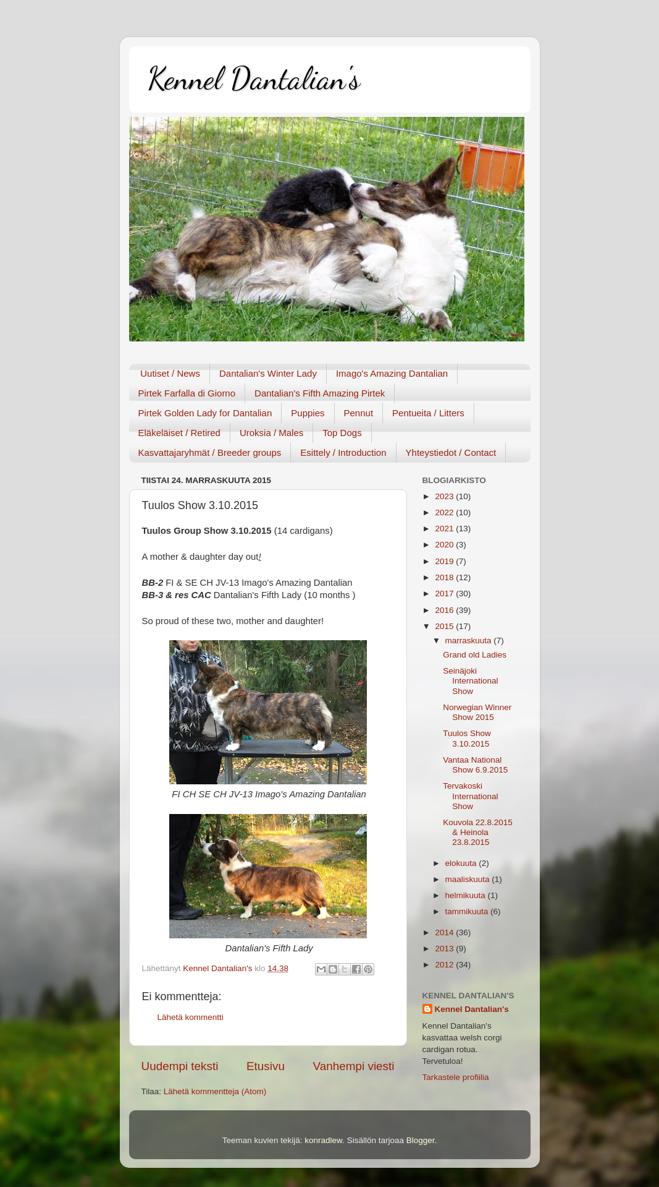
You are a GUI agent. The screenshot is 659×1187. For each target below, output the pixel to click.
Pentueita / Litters (428, 413)
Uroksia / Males (271, 432)
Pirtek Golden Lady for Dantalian (205, 413)
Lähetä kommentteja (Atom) (215, 1091)
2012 (445, 964)
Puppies (307, 413)
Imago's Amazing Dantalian (392, 373)
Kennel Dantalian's (254, 78)
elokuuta (462, 863)
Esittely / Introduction (343, 452)
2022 (445, 512)
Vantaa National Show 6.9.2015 (475, 764)
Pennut (359, 413)
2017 (445, 593)
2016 (445, 610)
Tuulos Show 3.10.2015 (467, 738)
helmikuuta (466, 895)
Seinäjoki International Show (470, 680)
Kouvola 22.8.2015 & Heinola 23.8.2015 (478, 832)
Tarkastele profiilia (455, 1077)
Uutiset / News (170, 373)
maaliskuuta (468, 879)
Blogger (420, 1140)
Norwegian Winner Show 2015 (477, 712)
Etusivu (265, 1066)
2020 (445, 544)
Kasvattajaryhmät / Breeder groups (210, 452)
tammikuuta (468, 911)
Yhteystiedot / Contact (451, 452)
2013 (445, 948)
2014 (445, 932)
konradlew (323, 1140)
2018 (445, 577)
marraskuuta (469, 640)
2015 (445, 626)
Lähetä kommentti (190, 1017)
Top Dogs (341, 432)
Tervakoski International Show (470, 795)
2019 (445, 561)
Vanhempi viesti (354, 1066)
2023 (445, 496)
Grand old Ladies (474, 654)
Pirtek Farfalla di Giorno (187, 393)
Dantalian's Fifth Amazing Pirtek (319, 393)
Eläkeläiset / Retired (179, 432)
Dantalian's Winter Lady (268, 373)
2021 (445, 528)
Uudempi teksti (180, 1066)
